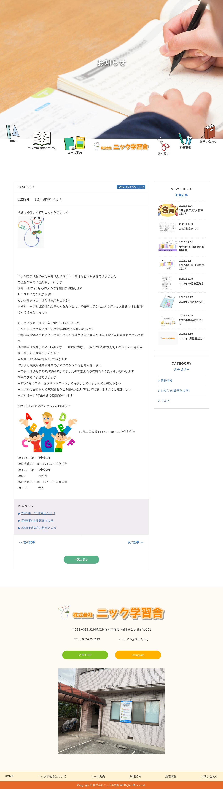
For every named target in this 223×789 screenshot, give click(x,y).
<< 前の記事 (27, 542)
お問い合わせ (209, 776)
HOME (9, 776)
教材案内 (135, 776)
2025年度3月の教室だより (39, 527)
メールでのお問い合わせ (133, 639)
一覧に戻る (81, 559)
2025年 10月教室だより (38, 513)
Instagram (138, 654)
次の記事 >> (135, 542)
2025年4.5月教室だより (37, 520)
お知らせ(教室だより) (130, 187)
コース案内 (98, 776)
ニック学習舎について (52, 776)
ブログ (165, 400)
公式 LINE (85, 654)
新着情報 (167, 380)
